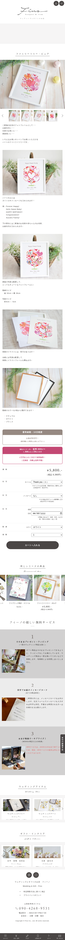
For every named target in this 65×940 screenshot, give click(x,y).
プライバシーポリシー (32, 902)
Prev (2, 84)
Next (62, 84)
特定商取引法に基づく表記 (34, 898)
